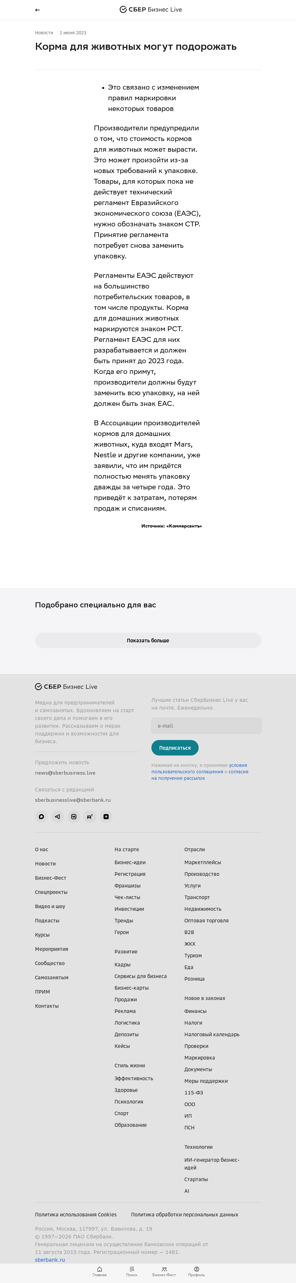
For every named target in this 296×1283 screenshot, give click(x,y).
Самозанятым (52, 977)
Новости (44, 32)
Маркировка (199, 1057)
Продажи (126, 999)
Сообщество (50, 963)
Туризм (193, 955)
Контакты (47, 1006)
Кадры (123, 964)
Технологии (198, 1147)
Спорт (122, 1113)
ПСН (189, 1127)
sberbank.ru (50, 1259)
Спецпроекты (51, 892)
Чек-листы (127, 897)
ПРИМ (42, 991)
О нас (41, 849)
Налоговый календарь (211, 1034)
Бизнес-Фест (50, 878)
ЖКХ (189, 944)
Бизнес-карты (132, 987)
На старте (127, 849)
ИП (188, 1116)
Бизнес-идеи (130, 862)
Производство (201, 874)
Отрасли (194, 849)
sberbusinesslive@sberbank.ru (73, 800)
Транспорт (197, 897)
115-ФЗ (193, 1092)
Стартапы (196, 1179)
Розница (194, 978)
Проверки (196, 1046)
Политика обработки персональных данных (184, 1214)
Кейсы (122, 1046)
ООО (189, 1104)
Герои (122, 932)
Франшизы (128, 885)
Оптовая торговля (206, 920)
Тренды (124, 920)
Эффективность (134, 1078)
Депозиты (127, 1034)
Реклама (125, 1011)
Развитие (126, 951)
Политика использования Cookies (76, 1214)
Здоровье (126, 1090)
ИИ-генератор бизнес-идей (211, 1164)
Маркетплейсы (202, 862)
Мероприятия (51, 949)
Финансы (195, 1011)
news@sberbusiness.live (65, 772)
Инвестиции (129, 909)
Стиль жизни (130, 1065)
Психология (129, 1101)
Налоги (193, 1022)
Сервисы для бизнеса (141, 976)
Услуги (192, 885)
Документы (198, 1069)
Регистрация (130, 874)
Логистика (127, 1022)
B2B (189, 932)
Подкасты (47, 920)
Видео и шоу (50, 906)
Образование (131, 1125)
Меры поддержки (206, 1081)
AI (186, 1191)
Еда (188, 967)
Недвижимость (202, 909)
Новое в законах (204, 998)
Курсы (42, 934)
